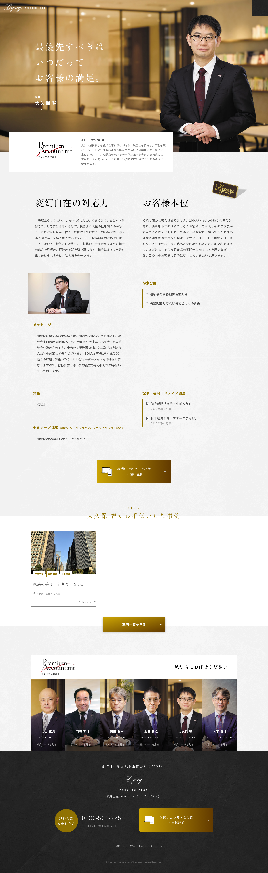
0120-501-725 (101, 818)
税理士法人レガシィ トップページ (134, 846)
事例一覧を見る (134, 624)
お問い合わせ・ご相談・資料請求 (134, 471)
